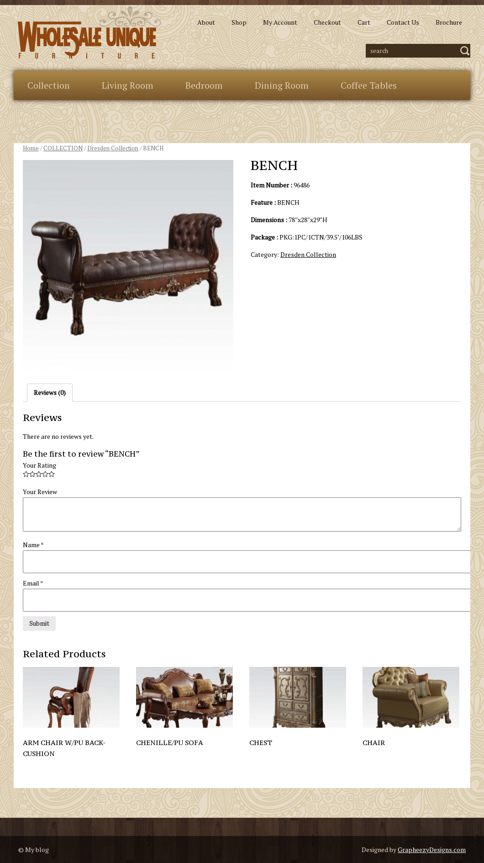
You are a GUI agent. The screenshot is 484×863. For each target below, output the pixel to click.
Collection (48, 85)
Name (33, 544)
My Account (280, 22)
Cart (364, 22)
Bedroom (204, 85)
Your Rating (39, 465)
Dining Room (282, 85)
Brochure (449, 22)
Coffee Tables (369, 85)
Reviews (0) (50, 392)
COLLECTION (63, 148)
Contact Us (403, 22)
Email (33, 583)
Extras (40, 114)
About (206, 22)
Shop (239, 22)
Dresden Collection (112, 148)
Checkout (327, 22)
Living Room (127, 85)
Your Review (40, 491)
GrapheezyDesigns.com (432, 849)
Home (31, 148)
